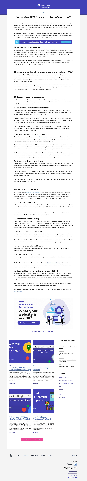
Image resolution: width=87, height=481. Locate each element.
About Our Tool (34, 455)
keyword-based (43, 137)
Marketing (35, 414)
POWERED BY (74, 461)
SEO (44, 12)
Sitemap (43, 455)
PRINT (50, 331)
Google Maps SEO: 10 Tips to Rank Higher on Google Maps (20, 369)
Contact (49, 455)
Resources (26, 455)
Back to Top (74, 455)
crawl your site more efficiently (52, 263)
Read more (12, 383)
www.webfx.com (73, 471)
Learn (60, 386)
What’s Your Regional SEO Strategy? (66, 366)
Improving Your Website (65, 380)
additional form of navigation (33, 192)
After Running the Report (66, 383)
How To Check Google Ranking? (41, 369)
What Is (61, 344)
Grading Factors (63, 377)
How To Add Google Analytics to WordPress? (42, 418)
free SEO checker (18, 291)
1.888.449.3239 (74, 475)
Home (19, 455)
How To (61, 389)
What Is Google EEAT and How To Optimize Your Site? (19, 418)
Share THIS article (38, 331)
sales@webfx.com (72, 473)
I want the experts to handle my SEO (32, 439)
